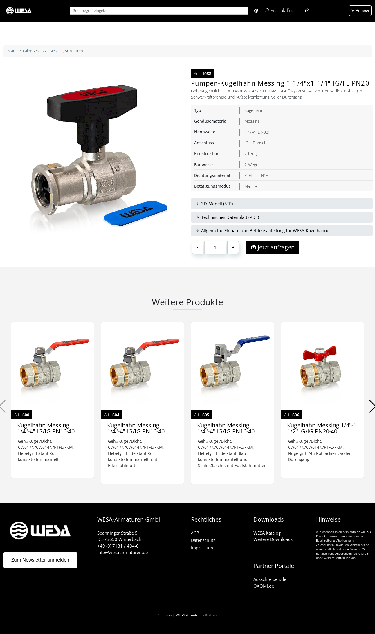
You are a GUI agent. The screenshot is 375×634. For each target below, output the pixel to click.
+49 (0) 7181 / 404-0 (118, 546)
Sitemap (165, 615)
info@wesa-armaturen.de (122, 552)
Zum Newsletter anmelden (40, 560)
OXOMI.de (263, 586)
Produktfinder (285, 10)
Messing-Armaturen (66, 50)
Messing (251, 121)
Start (12, 50)
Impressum (202, 548)
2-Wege (251, 164)
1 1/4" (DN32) (256, 132)
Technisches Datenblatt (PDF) (227, 217)
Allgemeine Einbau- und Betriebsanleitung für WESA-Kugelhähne (262, 230)
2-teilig (250, 153)
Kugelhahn (253, 110)
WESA (41, 50)
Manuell (251, 186)
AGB (195, 532)
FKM (265, 175)
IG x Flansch (255, 143)
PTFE (248, 175)
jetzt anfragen (272, 247)
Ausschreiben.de (269, 579)
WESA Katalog (267, 533)
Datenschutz (203, 540)
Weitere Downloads (273, 539)
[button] (256, 10)
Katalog (25, 50)
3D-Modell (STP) (214, 203)
